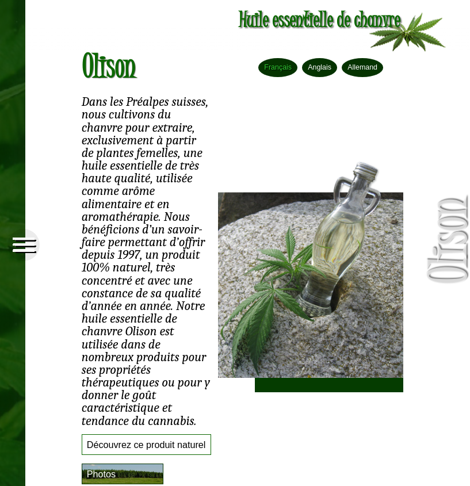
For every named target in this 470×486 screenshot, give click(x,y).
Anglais (319, 67)
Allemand (362, 67)
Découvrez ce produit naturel (146, 444)
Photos (101, 474)
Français (278, 67)
